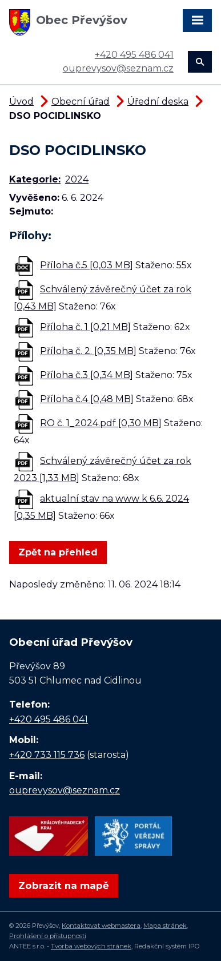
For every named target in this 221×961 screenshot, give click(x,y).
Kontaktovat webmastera (101, 926)
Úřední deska (157, 101)
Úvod (21, 101)
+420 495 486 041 (134, 54)
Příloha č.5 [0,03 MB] (86, 265)
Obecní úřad (80, 101)
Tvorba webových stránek (91, 946)
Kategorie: (35, 179)
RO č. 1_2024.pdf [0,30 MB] (101, 423)
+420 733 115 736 (47, 754)
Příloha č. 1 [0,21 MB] (85, 326)
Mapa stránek (165, 926)
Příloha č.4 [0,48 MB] (87, 399)
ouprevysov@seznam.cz (118, 68)
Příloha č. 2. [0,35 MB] (88, 351)
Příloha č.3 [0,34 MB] (86, 375)
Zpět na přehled (58, 552)
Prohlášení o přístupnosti (47, 936)
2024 (77, 179)
